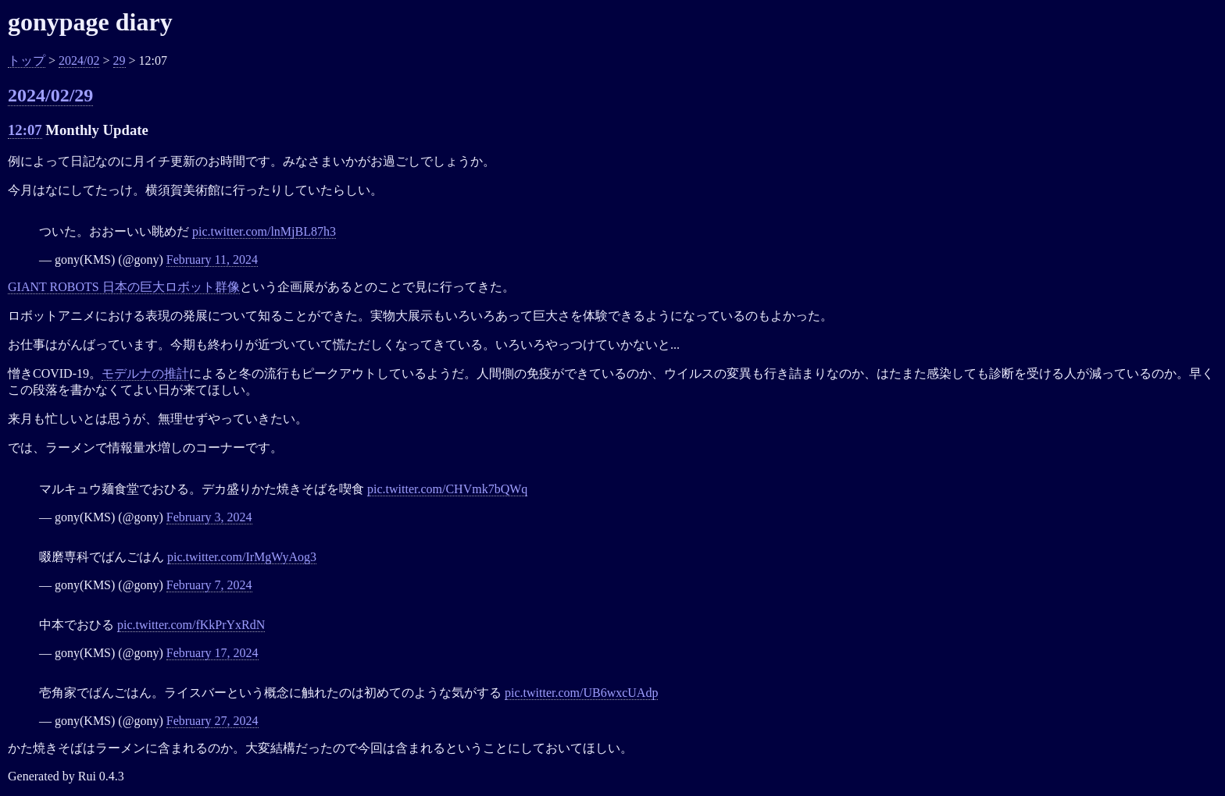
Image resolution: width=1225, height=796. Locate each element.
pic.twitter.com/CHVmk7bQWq (447, 489)
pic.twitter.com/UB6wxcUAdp (581, 692)
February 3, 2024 (209, 517)
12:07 (25, 130)
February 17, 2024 (212, 652)
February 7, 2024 (209, 585)
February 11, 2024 (212, 259)
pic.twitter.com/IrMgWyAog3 (241, 556)
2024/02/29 (50, 95)
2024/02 (79, 60)
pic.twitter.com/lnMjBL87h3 (264, 231)
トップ (26, 60)
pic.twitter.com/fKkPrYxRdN (191, 624)
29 (119, 60)
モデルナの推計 (145, 373)
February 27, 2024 (212, 720)
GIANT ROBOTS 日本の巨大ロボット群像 (124, 286)
